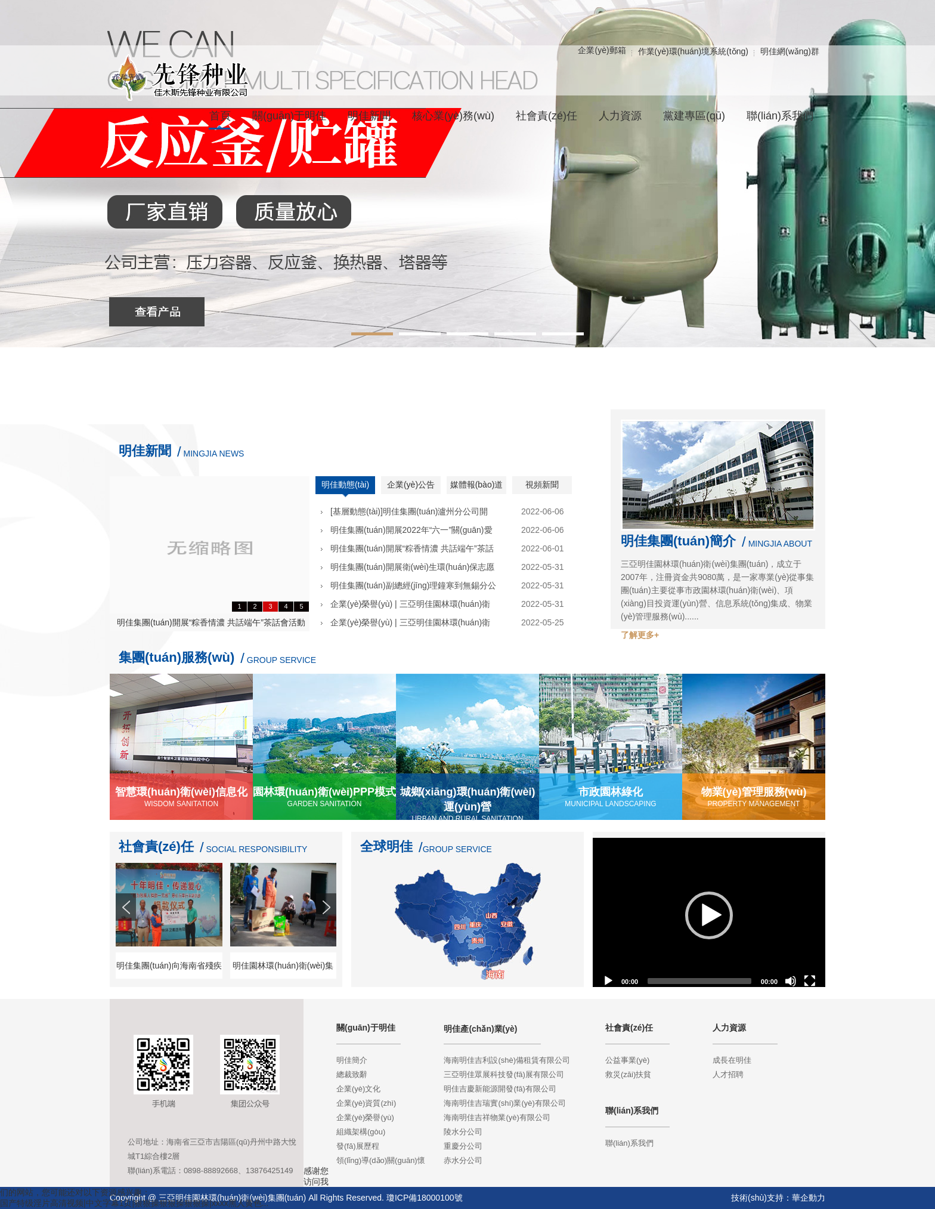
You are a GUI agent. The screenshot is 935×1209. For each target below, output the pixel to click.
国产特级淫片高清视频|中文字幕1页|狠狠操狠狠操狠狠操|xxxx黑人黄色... (134, 1203)
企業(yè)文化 (358, 1088)
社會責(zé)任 (156, 846)
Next (327, 928)
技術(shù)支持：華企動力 (778, 1197)
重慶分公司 (463, 1146)
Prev (127, 928)
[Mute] (791, 981)
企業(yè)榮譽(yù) (365, 1117)
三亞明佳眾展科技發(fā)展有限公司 (504, 1074)
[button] (709, 915)
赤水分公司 (463, 1160)
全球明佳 (386, 846)
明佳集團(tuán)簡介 (678, 540)
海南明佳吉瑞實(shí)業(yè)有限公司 (504, 1103)
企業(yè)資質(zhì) (366, 1103)
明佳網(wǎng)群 (789, 51)
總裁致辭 (351, 1074)
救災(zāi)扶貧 (628, 1074)
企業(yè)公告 (411, 484)
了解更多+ (640, 635)
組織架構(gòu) (360, 1131)
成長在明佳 (732, 1060)
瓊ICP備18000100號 (424, 1197)
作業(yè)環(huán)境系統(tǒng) (693, 51)
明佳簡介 (351, 1060)
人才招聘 (728, 1074)
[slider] (699, 981)
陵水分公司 (463, 1131)
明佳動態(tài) (345, 484)
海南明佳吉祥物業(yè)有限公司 (497, 1117)
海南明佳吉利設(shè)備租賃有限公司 (507, 1060)
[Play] (608, 981)
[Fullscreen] (810, 981)
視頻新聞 (542, 484)
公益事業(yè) (627, 1060)
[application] (709, 915)
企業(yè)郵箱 (602, 50)
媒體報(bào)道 (476, 484)
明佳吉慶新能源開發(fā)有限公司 (500, 1088)
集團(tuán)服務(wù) (176, 657)
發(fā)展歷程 (357, 1146)
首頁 (220, 116)
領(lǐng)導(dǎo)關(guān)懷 (380, 1160)
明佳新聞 (145, 450)
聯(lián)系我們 (629, 1143)
